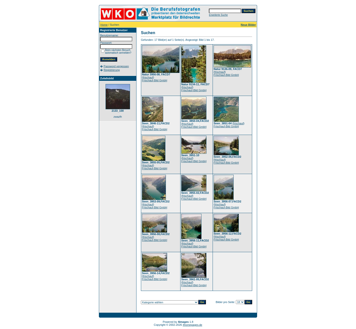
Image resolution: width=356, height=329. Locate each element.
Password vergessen (116, 66)
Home (104, 24)
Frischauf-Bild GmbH (154, 80)
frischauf (148, 77)
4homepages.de (192, 324)
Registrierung (112, 69)
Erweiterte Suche (218, 15)
